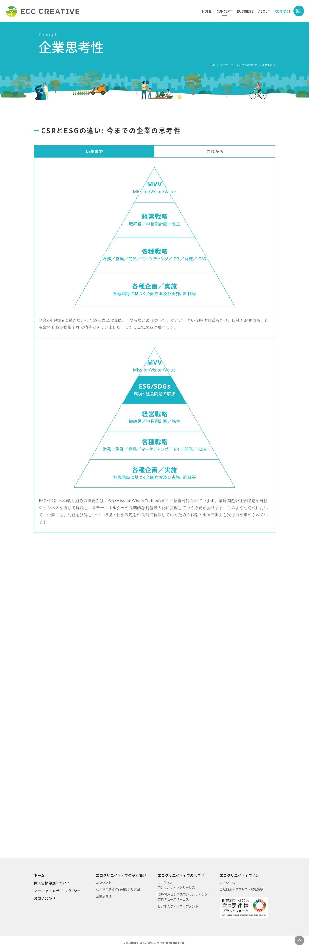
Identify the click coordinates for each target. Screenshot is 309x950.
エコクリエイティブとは (239, 875)
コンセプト (104, 882)
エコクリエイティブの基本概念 (238, 65)
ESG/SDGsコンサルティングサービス (176, 885)
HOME (207, 11)
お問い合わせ (45, 898)
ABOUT (264, 11)
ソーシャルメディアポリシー (57, 890)
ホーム (39, 875)
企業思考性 (104, 896)
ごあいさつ (227, 882)
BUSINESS (245, 11)
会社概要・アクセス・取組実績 (241, 889)
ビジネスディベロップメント (178, 906)
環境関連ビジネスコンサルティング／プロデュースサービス (184, 897)
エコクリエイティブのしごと (181, 875)
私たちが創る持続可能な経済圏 (118, 889)
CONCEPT (224, 11)
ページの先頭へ (299, 940)
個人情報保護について (52, 882)
